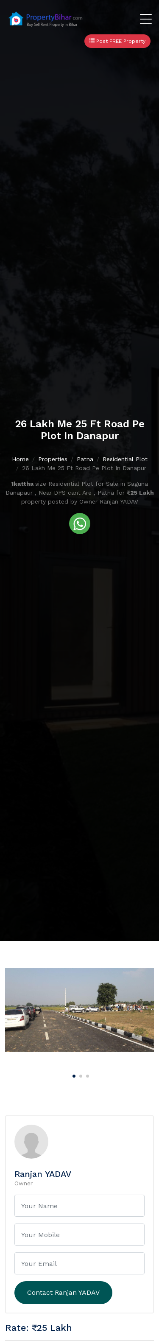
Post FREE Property (117, 41)
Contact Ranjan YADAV (63, 1292)
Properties (52, 459)
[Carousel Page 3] (86, 1074)
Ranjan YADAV (42, 1174)
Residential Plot (125, 459)
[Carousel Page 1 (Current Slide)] (72, 1074)
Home (20, 459)
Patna (85, 459)
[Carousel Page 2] (79, 1074)
